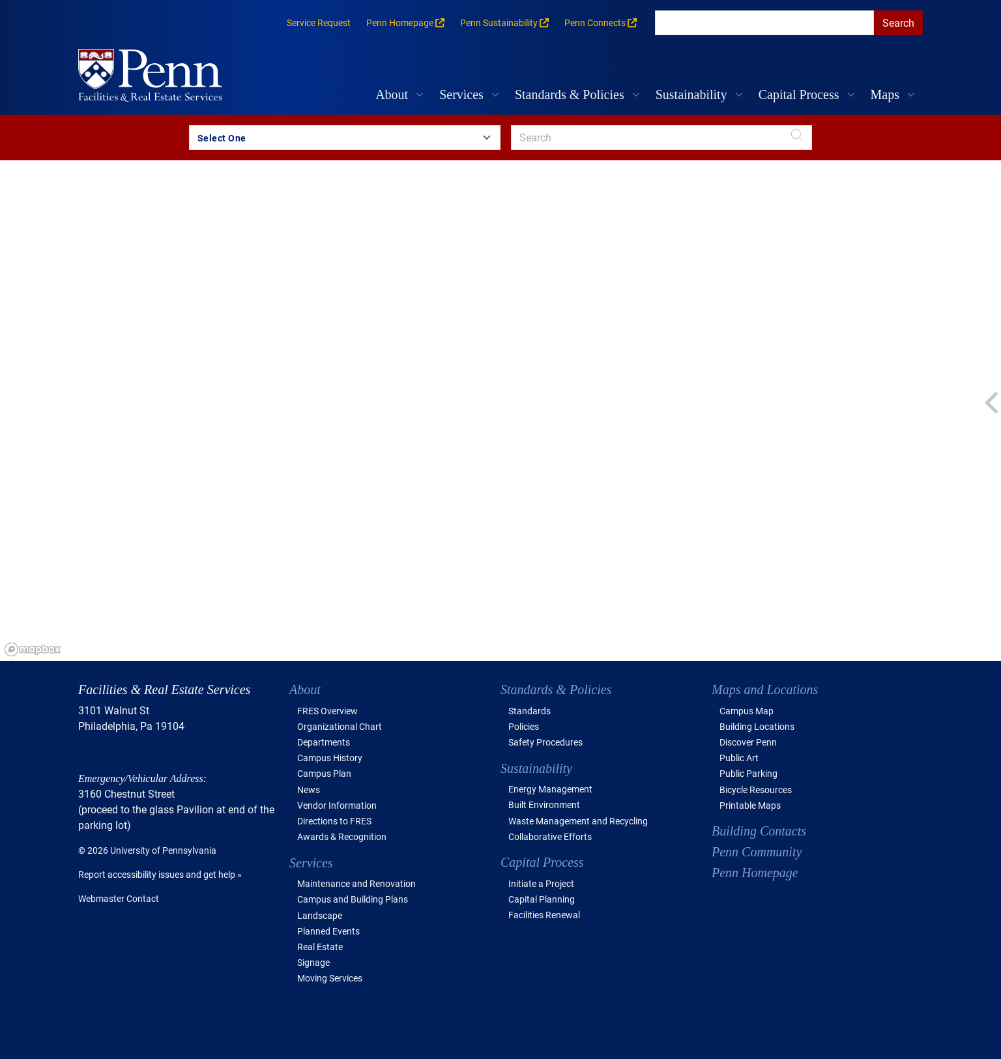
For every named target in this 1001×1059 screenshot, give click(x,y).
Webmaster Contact (118, 898)
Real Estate (320, 946)
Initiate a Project (541, 883)
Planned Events (328, 931)
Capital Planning (541, 899)
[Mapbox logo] (32, 649)
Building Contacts (759, 831)
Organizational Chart (339, 726)
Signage (313, 962)
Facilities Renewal (544, 914)
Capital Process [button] (799, 94)
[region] (500, 410)
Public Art (739, 757)
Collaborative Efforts (550, 836)
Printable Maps (750, 805)
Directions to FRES (334, 821)
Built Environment (544, 804)
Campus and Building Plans (352, 899)
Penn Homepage (755, 872)
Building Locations (756, 726)
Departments (323, 742)
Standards (529, 710)
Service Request (319, 22)
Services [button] (461, 94)
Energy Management (550, 789)
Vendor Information (337, 805)
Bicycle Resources (755, 789)
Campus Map (746, 710)
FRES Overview (327, 710)
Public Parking (748, 773)
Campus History (329, 757)
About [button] (391, 94)
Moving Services (329, 978)
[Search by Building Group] (344, 137)
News (308, 789)
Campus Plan (324, 773)
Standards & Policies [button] (569, 94)
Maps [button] (885, 94)
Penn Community (757, 852)
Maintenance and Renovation (356, 883)
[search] (764, 22)
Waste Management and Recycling (578, 821)
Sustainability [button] (691, 94)
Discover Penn (748, 742)
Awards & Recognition (341, 836)
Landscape (319, 915)
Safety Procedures (545, 742)
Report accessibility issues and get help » (160, 874)
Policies (523, 726)
